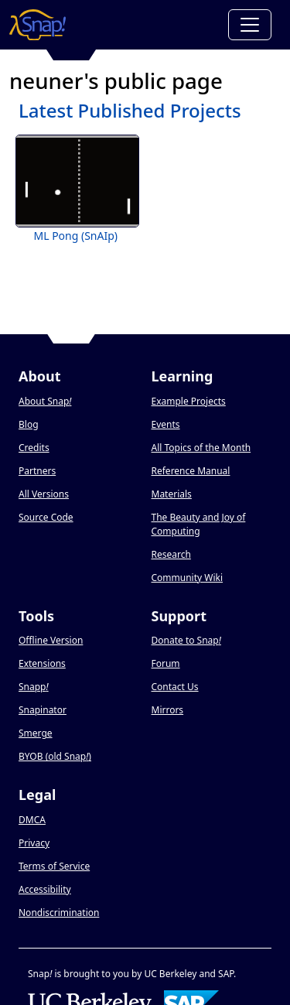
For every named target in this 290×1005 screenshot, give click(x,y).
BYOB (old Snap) (55, 756)
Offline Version (51, 640)
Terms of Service (54, 866)
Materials (172, 494)
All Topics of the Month (201, 447)
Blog (29, 424)
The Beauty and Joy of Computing (199, 524)
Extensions (42, 663)
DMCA (32, 819)
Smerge (36, 733)
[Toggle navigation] (249, 24)
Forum (166, 663)
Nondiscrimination (59, 912)
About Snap (45, 401)
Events (166, 424)
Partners (37, 470)
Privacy (34, 842)
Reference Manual (191, 470)
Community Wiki (187, 577)
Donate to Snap (186, 640)
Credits (34, 447)
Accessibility (45, 889)
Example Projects (189, 401)
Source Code (46, 517)
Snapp (34, 686)
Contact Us (175, 686)
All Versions (44, 494)
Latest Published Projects (130, 110)
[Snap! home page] (37, 24)
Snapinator (43, 709)
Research (171, 554)
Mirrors (168, 709)
